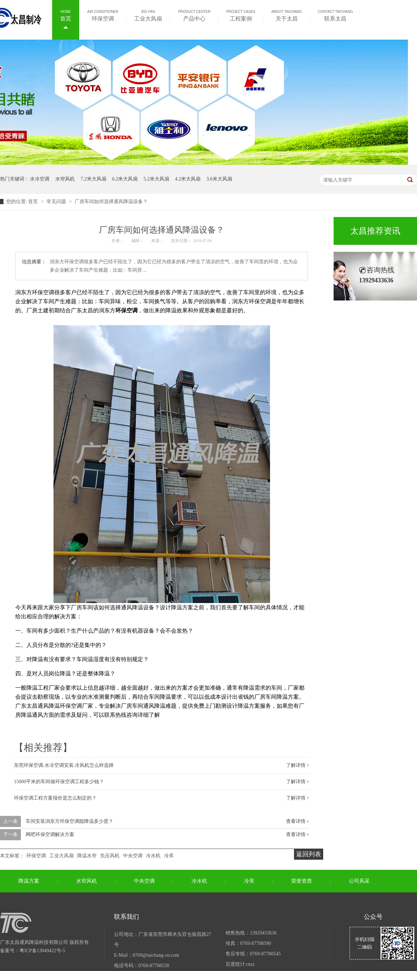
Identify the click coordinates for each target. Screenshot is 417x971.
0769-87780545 (265, 953)
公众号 (373, 916)
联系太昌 (335, 15)
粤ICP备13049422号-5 (42, 950)
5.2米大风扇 (156, 179)
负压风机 (110, 855)
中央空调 (132, 855)
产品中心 (194, 15)
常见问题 (57, 201)
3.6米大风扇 (219, 179)
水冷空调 (39, 179)
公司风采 (359, 881)
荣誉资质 (301, 881)
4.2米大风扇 (188, 179)
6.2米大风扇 (125, 179)
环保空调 (102, 15)
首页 (65, 15)
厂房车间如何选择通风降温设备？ (111, 201)
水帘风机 (65, 179)
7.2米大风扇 (93, 179)
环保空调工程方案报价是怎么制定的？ (55, 798)
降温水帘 (87, 855)
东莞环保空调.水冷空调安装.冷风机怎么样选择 (64, 765)
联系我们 (126, 916)
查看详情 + (297, 821)
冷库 (169, 855)
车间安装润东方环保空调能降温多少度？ (69, 821)
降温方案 (28, 881)
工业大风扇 (148, 15)
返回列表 (308, 854)
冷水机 (153, 855)
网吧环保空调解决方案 (50, 834)
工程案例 (241, 15)
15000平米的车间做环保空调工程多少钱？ (59, 781)
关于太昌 (286, 15)
